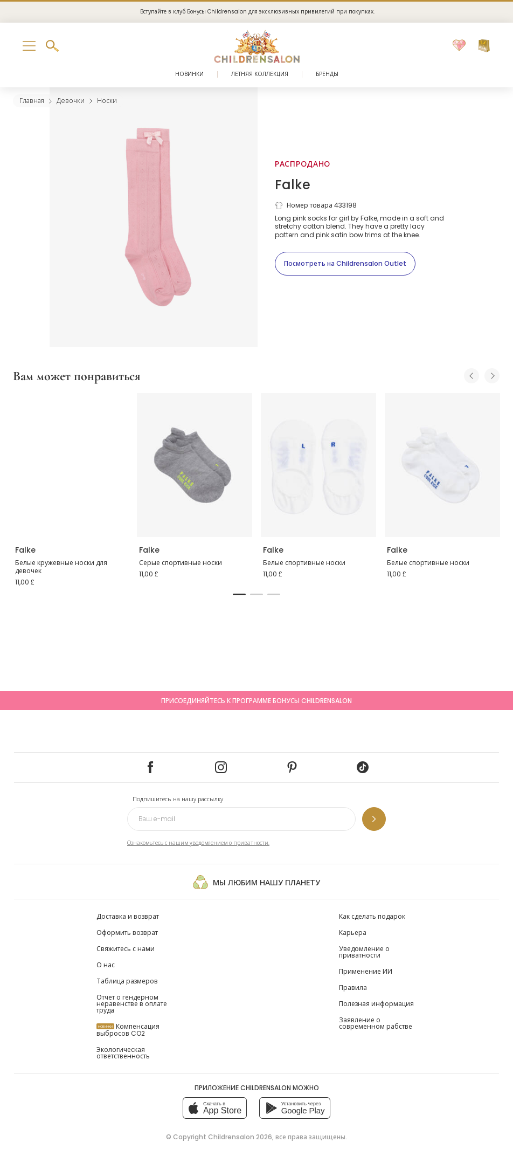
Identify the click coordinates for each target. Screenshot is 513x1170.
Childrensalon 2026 (240, 1136)
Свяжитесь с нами (125, 948)
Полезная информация (376, 1003)
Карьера (352, 932)
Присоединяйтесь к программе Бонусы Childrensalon (256, 700)
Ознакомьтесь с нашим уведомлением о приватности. (198, 843)
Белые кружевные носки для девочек (61, 567)
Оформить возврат (127, 932)
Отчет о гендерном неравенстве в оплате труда (131, 1004)
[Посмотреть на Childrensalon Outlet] (345, 264)
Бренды (327, 74)
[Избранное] (459, 45)
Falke (292, 185)
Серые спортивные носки (180, 563)
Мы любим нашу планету (256, 882)
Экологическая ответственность (123, 1053)
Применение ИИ (365, 971)
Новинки (189, 74)
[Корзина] (483, 45)
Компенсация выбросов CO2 (128, 1030)
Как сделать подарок (372, 916)
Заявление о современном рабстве (375, 1023)
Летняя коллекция (259, 74)
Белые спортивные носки (304, 563)
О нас (105, 964)
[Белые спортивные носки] (318, 465)
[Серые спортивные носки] (194, 465)
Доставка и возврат (127, 916)
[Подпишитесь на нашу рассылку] (374, 819)
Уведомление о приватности (364, 952)
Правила (353, 987)
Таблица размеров (127, 981)
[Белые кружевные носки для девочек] (70, 465)
